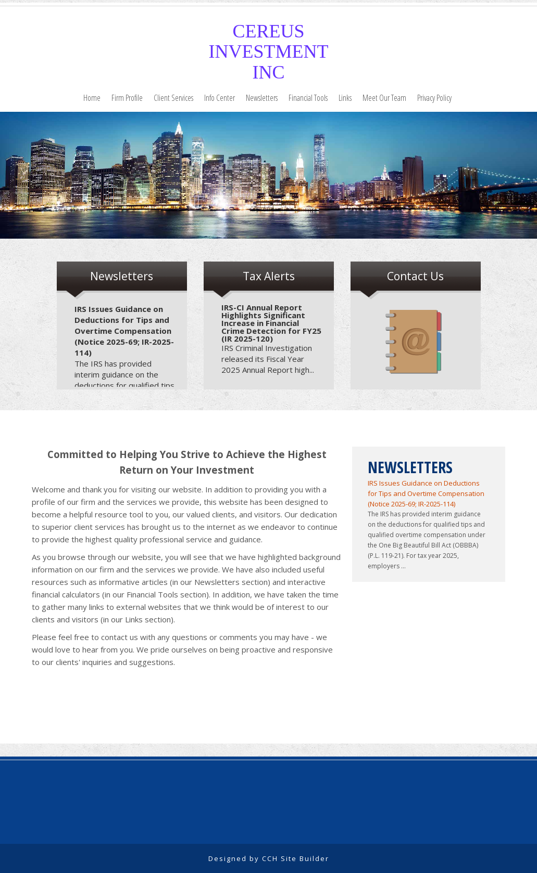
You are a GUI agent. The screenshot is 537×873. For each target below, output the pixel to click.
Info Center (219, 97)
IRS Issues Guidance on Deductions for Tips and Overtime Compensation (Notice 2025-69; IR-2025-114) (124, 331)
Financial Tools (308, 97)
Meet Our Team (384, 97)
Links (345, 97)
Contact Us (415, 276)
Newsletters (262, 97)
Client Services (173, 97)
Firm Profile (127, 97)
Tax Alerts (269, 276)
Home (92, 97)
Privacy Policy (434, 97)
